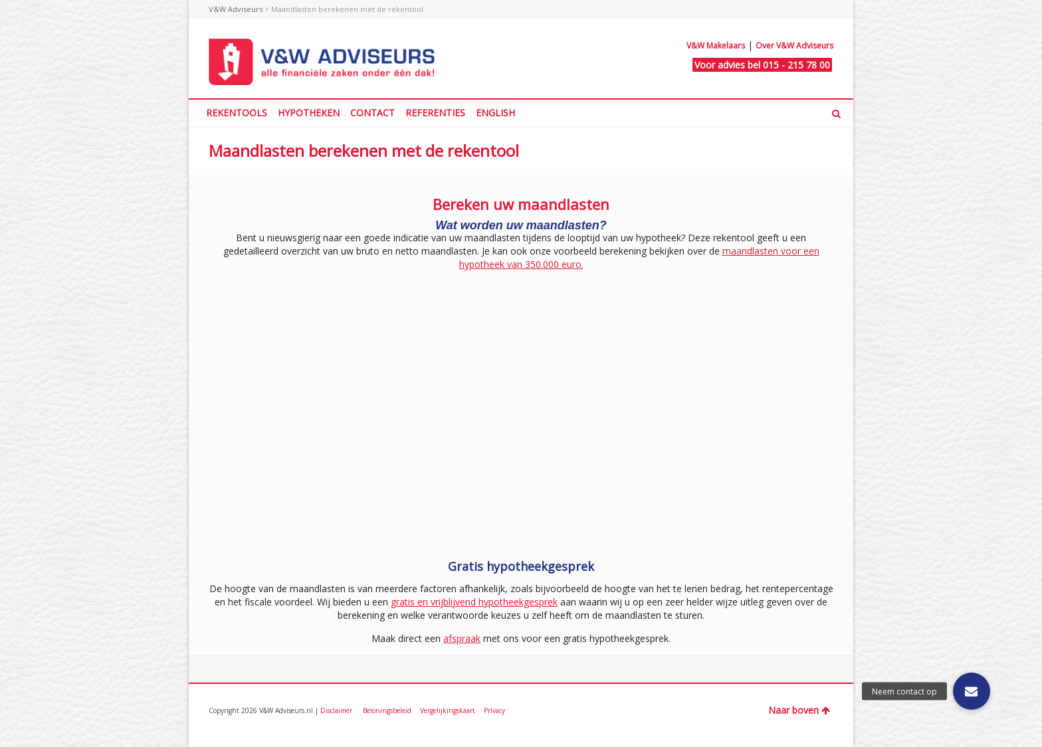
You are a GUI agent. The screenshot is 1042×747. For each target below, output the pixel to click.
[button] (971, 691)
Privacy (494, 710)
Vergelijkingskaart (448, 710)
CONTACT (372, 112)
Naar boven (799, 710)
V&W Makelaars (715, 45)
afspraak (461, 638)
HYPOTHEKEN (309, 112)
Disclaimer (337, 710)
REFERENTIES (435, 112)
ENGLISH (495, 112)
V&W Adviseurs (235, 9)
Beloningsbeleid (388, 710)
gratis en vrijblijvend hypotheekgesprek (474, 601)
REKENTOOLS (236, 112)
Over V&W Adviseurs (794, 45)
